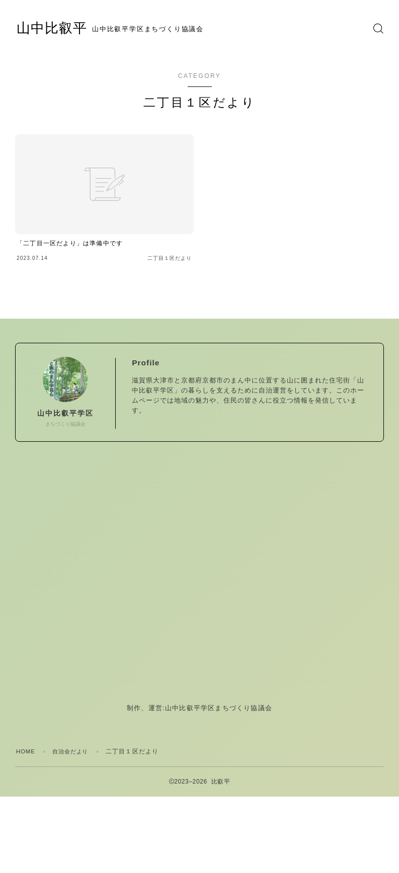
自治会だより (74, 751)
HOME (26, 751)
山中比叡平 (58, 28)
